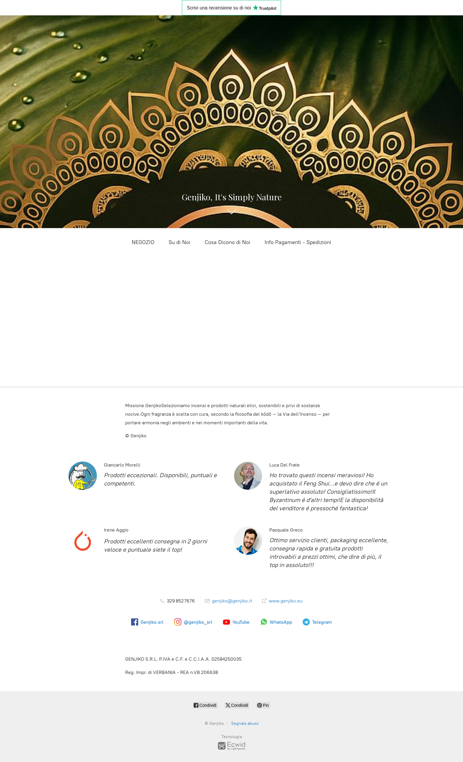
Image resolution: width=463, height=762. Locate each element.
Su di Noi (179, 242)
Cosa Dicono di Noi (227, 242)
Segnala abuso (245, 723)
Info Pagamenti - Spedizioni (298, 242)
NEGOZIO (143, 242)
